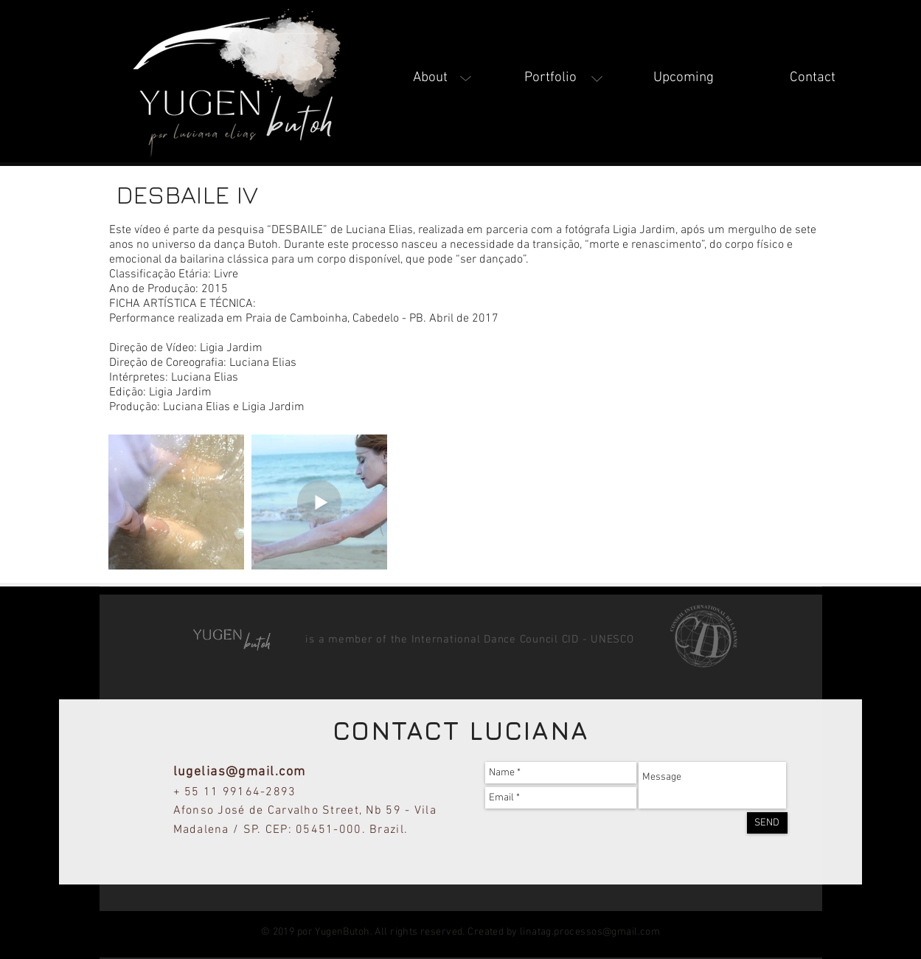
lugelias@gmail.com (239, 772)
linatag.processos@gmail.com (590, 932)
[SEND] (767, 823)
